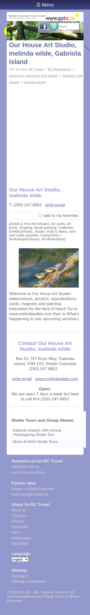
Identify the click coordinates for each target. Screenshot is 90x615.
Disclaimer (20, 543)
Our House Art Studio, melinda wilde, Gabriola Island (45, 53)
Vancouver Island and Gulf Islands (33, 75)
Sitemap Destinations (29, 581)
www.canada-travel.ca (30, 494)
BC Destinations (59, 69)
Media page (21, 538)
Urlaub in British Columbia (33, 489)
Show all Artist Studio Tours (35, 441)
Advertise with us (25, 467)
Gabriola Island (35, 82)
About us (19, 510)
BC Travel (36, 69)
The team (19, 516)
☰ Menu (45, 4)
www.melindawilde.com (56, 378)
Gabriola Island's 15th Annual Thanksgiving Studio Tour (37, 432)
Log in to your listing (28, 472)
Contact (18, 521)
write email (55, 204)
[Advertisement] (45, 133)
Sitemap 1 (20, 576)
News (16, 532)
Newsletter (20, 527)
